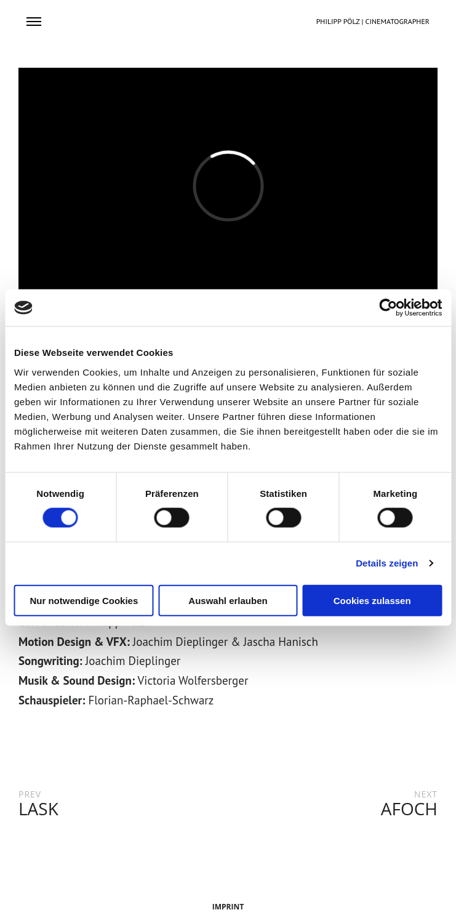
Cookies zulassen (372, 600)
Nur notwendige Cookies (84, 600)
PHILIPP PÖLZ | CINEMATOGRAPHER (373, 21)
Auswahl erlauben (227, 600)
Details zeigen (387, 563)
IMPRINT (228, 906)
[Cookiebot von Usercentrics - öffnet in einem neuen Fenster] (388, 308)
